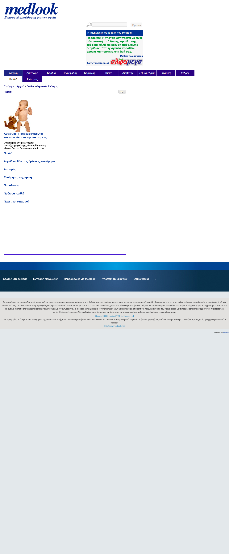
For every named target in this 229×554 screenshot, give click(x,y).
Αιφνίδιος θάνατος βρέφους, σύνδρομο (29, 161)
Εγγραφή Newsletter (45, 278)
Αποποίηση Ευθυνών (114, 278)
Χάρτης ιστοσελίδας (15, 278)
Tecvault (226, 332)
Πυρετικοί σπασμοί (16, 201)
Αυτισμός (10, 169)
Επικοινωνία (141, 278)
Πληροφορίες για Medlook (79, 278)
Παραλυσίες (11, 185)
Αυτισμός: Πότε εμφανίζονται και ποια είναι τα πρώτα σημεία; (25, 135)
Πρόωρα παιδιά (14, 193)
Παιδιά (8, 153)
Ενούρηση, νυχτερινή (18, 177)
